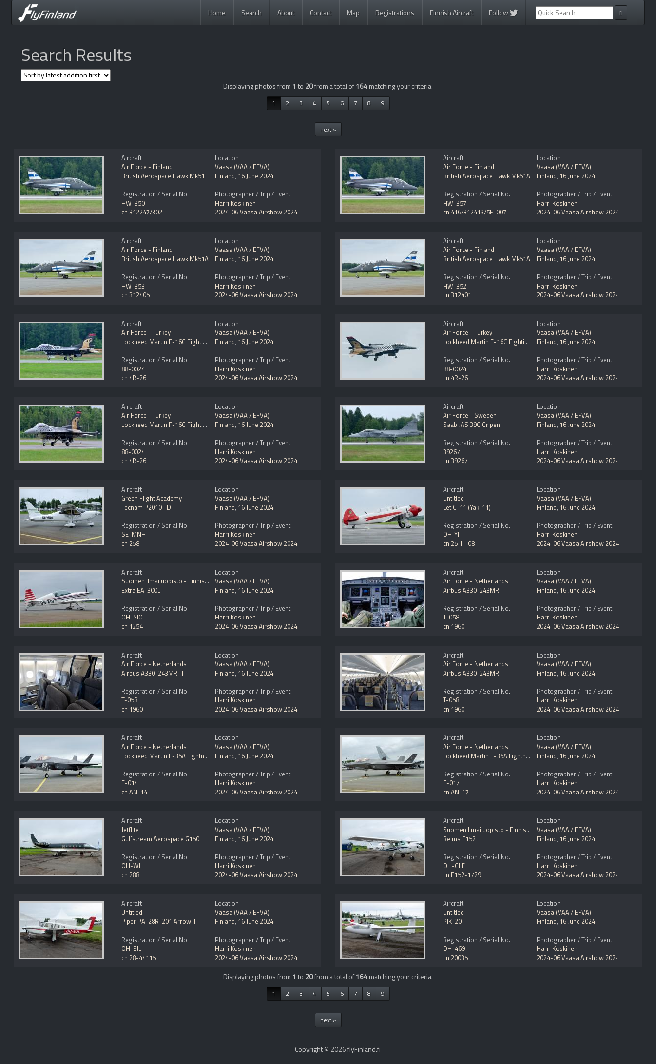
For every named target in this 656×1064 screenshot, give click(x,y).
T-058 (451, 617)
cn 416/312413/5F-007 (474, 212)
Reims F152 (459, 839)
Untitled (453, 498)
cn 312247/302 (141, 212)
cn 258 (130, 543)
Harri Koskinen (235, 203)
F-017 (451, 783)
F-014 (129, 783)
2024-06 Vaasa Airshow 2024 (256, 212)
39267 (451, 452)
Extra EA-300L (140, 590)
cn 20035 (455, 958)
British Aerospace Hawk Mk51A (486, 176)
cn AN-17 (456, 792)
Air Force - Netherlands (475, 581)
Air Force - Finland (147, 167)
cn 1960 (453, 626)
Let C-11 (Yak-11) (467, 507)
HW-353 (133, 286)
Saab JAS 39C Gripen (471, 424)
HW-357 (454, 203)
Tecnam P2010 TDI (147, 507)
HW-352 (454, 286)
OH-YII (452, 534)
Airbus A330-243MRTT (474, 590)
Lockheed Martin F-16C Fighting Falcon (175, 342)
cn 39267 (455, 460)
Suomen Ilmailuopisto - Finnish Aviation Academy (190, 581)
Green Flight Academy (151, 498)
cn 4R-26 (133, 378)
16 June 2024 (255, 176)
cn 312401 (457, 295)
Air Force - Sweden (470, 415)
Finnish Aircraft (451, 12)
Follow (503, 12)
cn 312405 (135, 295)
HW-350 (133, 203)
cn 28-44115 (138, 958)
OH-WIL (132, 866)
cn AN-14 (134, 792)
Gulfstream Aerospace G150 (160, 839)
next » (328, 129)
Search (251, 12)
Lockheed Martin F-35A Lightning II (169, 756)
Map (353, 12)
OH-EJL (131, 948)
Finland (225, 176)
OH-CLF (454, 866)
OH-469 (454, 948)
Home (217, 12)
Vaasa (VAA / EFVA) (242, 167)
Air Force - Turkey (146, 332)
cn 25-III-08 (459, 543)
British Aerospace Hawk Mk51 (163, 176)
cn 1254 (132, 626)
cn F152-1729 (462, 875)
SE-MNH (133, 534)
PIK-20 (452, 921)
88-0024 (133, 369)
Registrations (394, 12)
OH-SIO (132, 617)
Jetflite (130, 829)
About (285, 12)
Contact (320, 12)
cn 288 (130, 875)
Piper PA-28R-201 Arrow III (159, 921)
